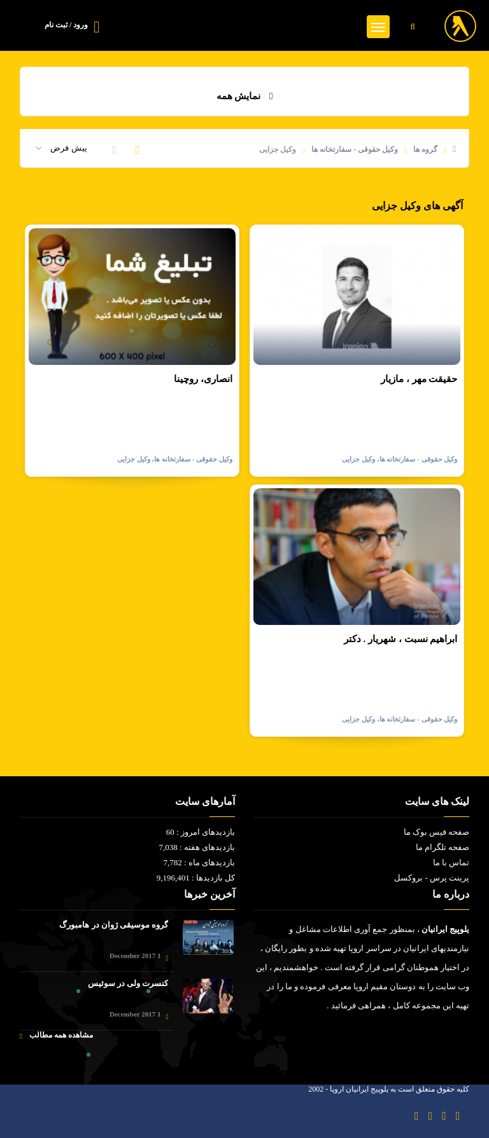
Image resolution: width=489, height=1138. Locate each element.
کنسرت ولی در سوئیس (128, 983)
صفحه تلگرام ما (443, 847)
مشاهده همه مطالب (56, 1035)
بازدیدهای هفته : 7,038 (197, 847)
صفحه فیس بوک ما (437, 832)
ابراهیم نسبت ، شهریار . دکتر (401, 639)
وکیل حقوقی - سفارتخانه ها (354, 149)
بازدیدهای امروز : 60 (200, 832)
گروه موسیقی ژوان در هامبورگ (113, 924)
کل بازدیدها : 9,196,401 (196, 877)
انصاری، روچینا (203, 379)
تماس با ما (451, 862)
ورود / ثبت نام (66, 24)
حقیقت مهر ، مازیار (419, 379)
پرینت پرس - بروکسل (431, 877)
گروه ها (425, 149)
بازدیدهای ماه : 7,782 (199, 862)
